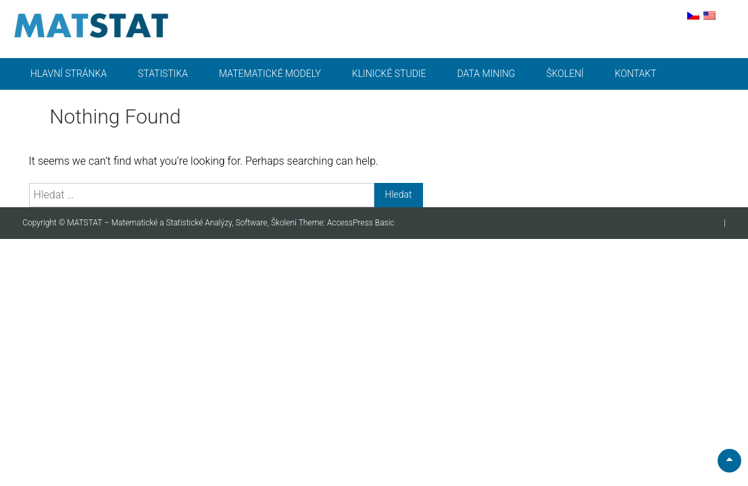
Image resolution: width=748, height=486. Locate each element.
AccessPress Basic (361, 222)
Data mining (486, 73)
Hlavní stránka (68, 73)
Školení (564, 73)
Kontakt (636, 73)
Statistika (163, 73)
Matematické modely (270, 73)
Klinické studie (389, 73)
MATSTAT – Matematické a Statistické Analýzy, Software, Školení (182, 222)
